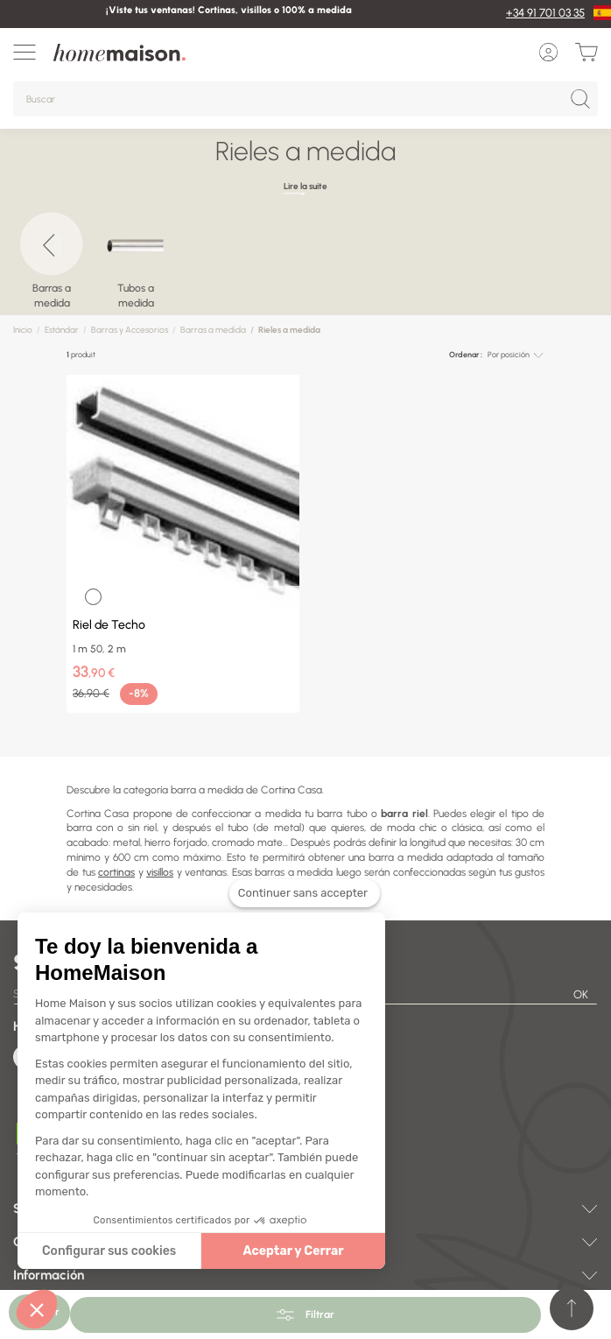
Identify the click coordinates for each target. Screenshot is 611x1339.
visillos (159, 872)
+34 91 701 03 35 (545, 12)
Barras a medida (213, 329)
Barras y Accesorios (129, 329)
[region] (305, 267)
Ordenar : (465, 354)
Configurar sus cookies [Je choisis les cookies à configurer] (98, 1251)
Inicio (22, 329)
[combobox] (515, 355)
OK (580, 994)
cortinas (116, 872)
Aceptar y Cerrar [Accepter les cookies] (281, 1251)
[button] (37, 1309)
